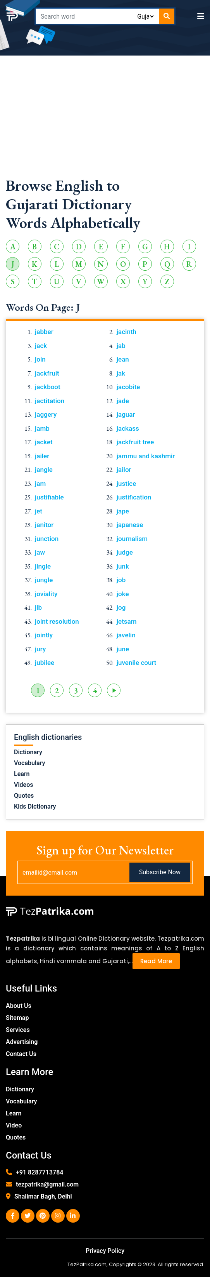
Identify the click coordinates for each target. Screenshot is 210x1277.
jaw (40, 552)
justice (126, 483)
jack (41, 346)
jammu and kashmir (146, 456)
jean (123, 359)
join (40, 359)
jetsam (127, 621)
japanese (130, 525)
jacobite (128, 387)
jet (38, 511)
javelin (126, 635)
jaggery (46, 414)
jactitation (49, 401)
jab (121, 346)
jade (123, 401)
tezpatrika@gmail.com (47, 1184)
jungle (44, 580)
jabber (44, 332)
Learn (22, 774)
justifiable (49, 497)
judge (125, 552)
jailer (42, 456)
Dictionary (28, 752)
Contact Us (21, 1054)
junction (47, 539)
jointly (44, 635)
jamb (42, 428)
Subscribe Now (160, 872)
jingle (43, 566)
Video (14, 1125)
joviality (46, 594)
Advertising (22, 1042)
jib (38, 607)
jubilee (44, 662)
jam (40, 483)
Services (18, 1029)
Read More (156, 961)
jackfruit (47, 373)
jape (123, 511)
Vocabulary (29, 763)
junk (123, 566)
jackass (128, 428)
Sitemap (17, 1017)
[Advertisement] (105, 121)
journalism (132, 539)
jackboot (47, 387)
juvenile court (137, 662)
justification (134, 497)
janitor (44, 525)
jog (121, 607)
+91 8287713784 (39, 1172)
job (121, 580)
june (123, 649)
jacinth (126, 332)
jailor (124, 469)
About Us (18, 1005)
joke (123, 594)
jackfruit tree (135, 442)
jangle (44, 469)
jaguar (126, 414)
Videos (23, 784)
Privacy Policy (105, 1250)
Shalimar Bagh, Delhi (43, 1196)
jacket (44, 442)
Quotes (24, 795)
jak (121, 373)
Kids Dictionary (35, 806)
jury (40, 649)
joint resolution (57, 621)
